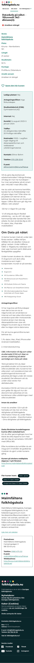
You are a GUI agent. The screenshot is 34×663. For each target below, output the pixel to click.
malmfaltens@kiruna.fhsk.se (16, 556)
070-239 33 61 (17, 160)
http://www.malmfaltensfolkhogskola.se (16, 464)
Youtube (6, 651)
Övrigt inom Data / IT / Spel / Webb (15, 483)
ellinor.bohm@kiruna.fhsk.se (16, 167)
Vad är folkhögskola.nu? (10, 635)
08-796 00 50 (13, 632)
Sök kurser (5, 8)
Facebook (7, 647)
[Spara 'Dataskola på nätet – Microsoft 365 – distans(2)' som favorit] (12, 85)
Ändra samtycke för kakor (11, 613)
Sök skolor (14, 8)
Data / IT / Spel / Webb (11, 479)
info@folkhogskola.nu (15, 630)
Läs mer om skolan (9, 532)
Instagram (23, 651)
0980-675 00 (16, 551)
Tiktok (21, 647)
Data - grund (23, 476)
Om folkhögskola (25, 8)
